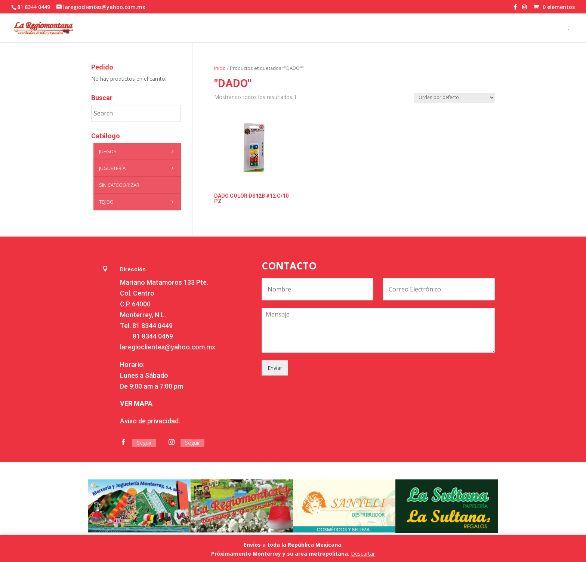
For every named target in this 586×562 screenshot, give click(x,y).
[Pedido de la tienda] (454, 98)
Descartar (363, 553)
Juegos (138, 151)
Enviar (275, 367)
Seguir (144, 442)
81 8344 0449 (152, 326)
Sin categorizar (119, 185)
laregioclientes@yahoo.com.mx (167, 347)
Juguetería (138, 168)
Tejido (138, 201)
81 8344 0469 (153, 336)
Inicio (220, 68)
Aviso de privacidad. (150, 421)
